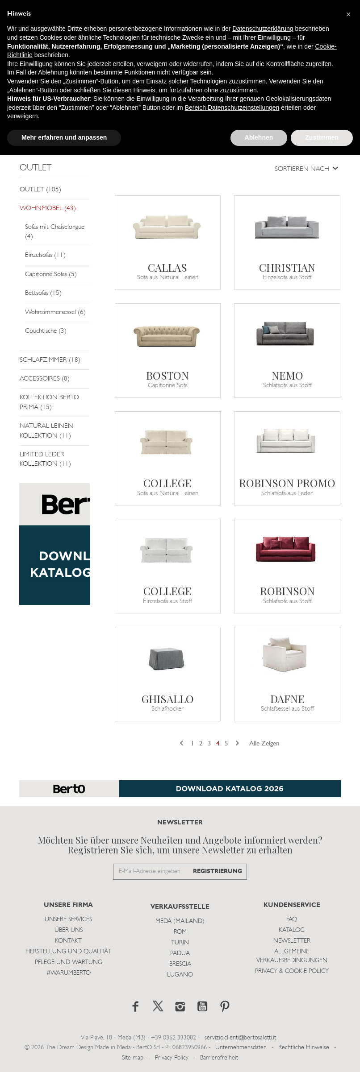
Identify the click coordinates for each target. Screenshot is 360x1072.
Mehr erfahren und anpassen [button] (64, 137)
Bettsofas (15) (43, 293)
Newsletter (291, 941)
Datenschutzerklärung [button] (262, 28)
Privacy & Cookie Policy (292, 971)
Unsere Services (68, 919)
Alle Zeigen (264, 744)
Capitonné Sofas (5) (51, 274)
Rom (180, 932)
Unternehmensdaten (241, 1047)
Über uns (68, 930)
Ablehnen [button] (259, 137)
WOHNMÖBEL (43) (48, 208)
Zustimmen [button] (322, 137)
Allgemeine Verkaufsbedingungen (291, 956)
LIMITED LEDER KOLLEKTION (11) (45, 459)
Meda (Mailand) (180, 921)
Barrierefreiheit (219, 1058)
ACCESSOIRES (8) (45, 379)
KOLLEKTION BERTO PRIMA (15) (49, 402)
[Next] (237, 744)
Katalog (292, 930)
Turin (180, 943)
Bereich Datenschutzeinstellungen (232, 107)
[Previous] (181, 744)
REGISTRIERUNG (217, 871)
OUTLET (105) (40, 189)
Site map (132, 1058)
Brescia (180, 964)
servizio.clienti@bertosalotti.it (240, 1038)
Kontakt (68, 941)
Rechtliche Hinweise (303, 1047)
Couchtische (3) (46, 331)
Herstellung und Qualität (68, 951)
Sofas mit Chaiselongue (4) (54, 232)
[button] (348, 14)
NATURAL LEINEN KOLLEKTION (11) (46, 431)
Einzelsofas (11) (45, 255)
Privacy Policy (171, 1058)
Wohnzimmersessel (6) (55, 312)
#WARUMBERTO (68, 973)
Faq (291, 919)
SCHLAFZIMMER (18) (50, 360)
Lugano (180, 975)
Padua (180, 953)
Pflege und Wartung (68, 962)
